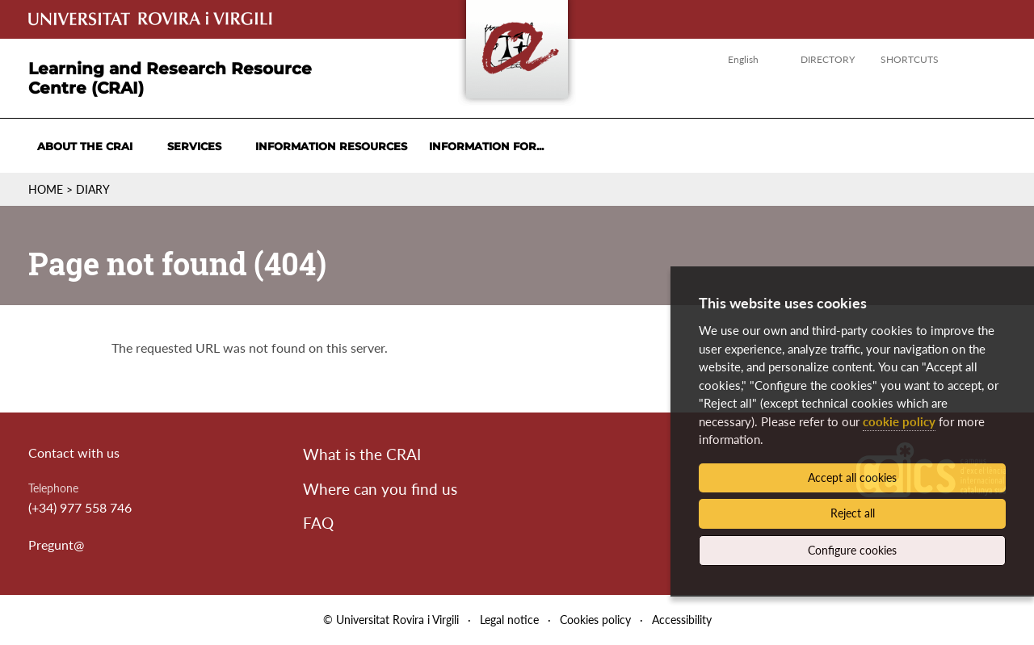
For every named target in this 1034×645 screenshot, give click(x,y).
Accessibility (682, 619)
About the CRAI (84, 146)
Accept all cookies (852, 477)
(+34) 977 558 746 (80, 507)
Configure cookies (852, 550)
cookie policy (899, 421)
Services (194, 146)
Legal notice (509, 619)
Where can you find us (380, 489)
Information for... (486, 146)
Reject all (852, 513)
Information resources (331, 146)
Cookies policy (595, 619)
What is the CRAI (362, 454)
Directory (828, 59)
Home (45, 189)
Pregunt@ (56, 544)
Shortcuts (910, 59)
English (743, 59)
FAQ (318, 522)
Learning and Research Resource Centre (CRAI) (170, 78)
